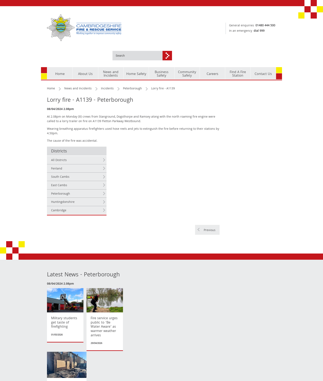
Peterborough (132, 69)
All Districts (235, 91)
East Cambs (235, 116)
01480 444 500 (263, 25)
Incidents (107, 69)
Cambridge (235, 141)
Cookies (52, 358)
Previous (207, 161)
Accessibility (55, 370)
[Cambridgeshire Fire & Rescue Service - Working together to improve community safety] (102, 27)
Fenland (233, 100)
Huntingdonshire (239, 133)
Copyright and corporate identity (59, 350)
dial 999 (257, 31)
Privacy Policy (56, 364)
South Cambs (236, 108)
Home (51, 69)
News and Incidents (78, 69)
